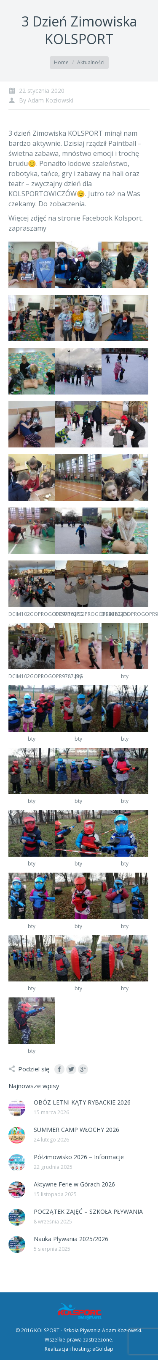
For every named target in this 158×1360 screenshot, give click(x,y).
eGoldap (102, 1348)
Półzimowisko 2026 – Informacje (79, 1157)
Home (61, 62)
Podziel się (33, 1069)
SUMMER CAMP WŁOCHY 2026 (76, 1130)
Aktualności (90, 62)
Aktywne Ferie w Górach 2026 (74, 1184)
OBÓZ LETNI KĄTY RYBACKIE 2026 (82, 1102)
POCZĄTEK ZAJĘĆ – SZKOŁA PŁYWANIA (88, 1211)
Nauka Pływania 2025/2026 (71, 1239)
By (46, 100)
